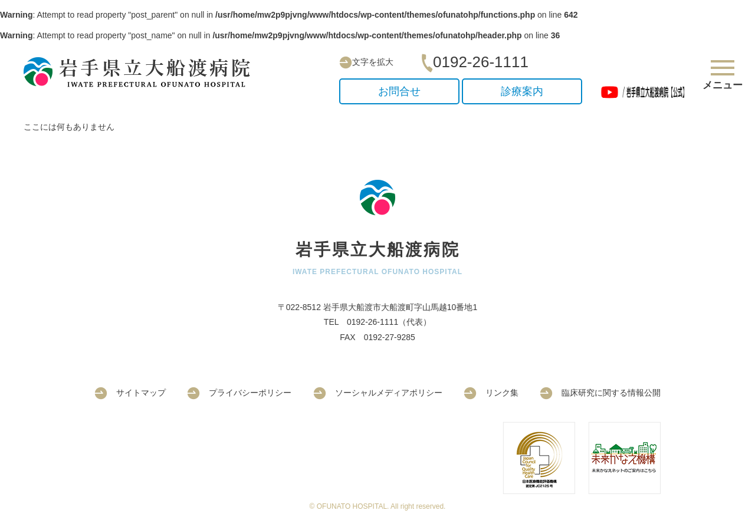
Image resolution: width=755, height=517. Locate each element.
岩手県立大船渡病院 (142, 72)
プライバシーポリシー (239, 392)
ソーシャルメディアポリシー (377, 392)
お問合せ (399, 91)
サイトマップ (130, 392)
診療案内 (522, 91)
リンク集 (491, 392)
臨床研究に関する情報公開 (600, 392)
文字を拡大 (366, 62)
